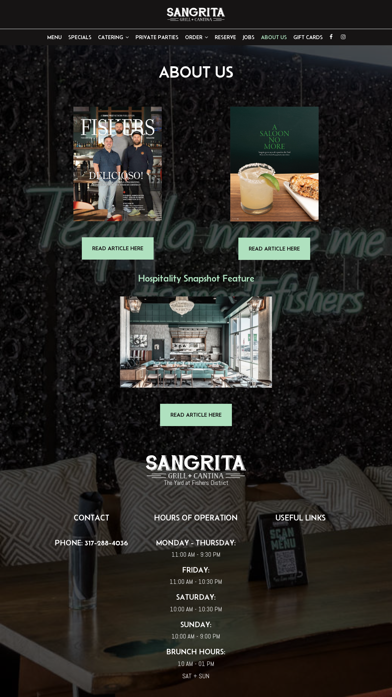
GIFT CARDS (308, 37)
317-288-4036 (105, 542)
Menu (54, 37)
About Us (274, 37)
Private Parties (157, 37)
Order (196, 37)
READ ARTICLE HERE (112, 252)
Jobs (249, 37)
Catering (113, 37)
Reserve (225, 37)
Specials (80, 37)
